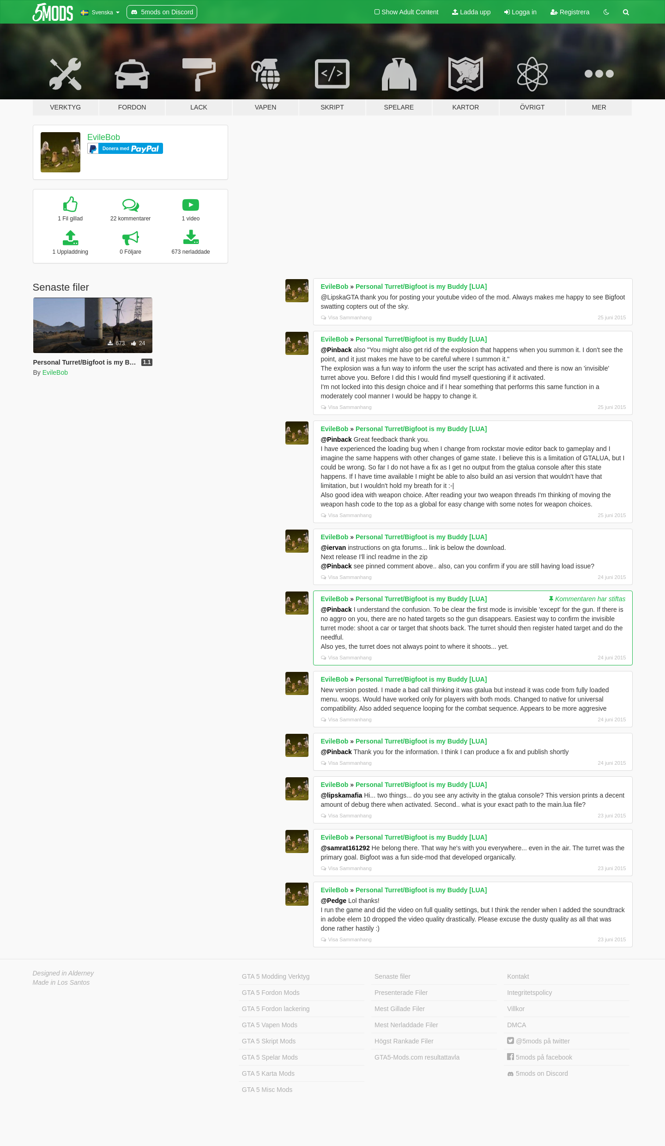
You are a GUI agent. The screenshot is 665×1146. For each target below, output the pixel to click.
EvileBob (103, 137)
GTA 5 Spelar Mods (270, 1057)
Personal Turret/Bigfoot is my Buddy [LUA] (421, 286)
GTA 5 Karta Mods (268, 1073)
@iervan (333, 547)
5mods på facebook (539, 1057)
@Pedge (333, 900)
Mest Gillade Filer (400, 1008)
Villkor (516, 1008)
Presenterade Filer (401, 992)
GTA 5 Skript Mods (269, 1041)
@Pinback (335, 350)
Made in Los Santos (61, 982)
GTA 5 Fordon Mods (271, 992)
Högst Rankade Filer (404, 1041)
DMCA (516, 1025)
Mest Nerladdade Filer (406, 1025)
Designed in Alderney (63, 973)
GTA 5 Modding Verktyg (276, 976)
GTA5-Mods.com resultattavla (417, 1057)
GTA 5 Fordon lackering (276, 1008)
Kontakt (518, 976)
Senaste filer (393, 976)
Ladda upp (471, 12)
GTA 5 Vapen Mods (269, 1025)
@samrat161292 (344, 848)
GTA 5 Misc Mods (267, 1089)
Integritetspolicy (529, 992)
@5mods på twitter (538, 1041)
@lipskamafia (341, 795)
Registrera (569, 12)
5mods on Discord (537, 1074)
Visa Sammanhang (346, 317)
